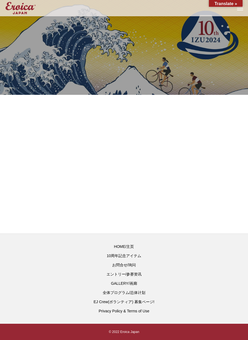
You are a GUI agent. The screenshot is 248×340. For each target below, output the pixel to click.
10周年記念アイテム (124, 256)
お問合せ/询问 (124, 265)
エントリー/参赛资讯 (124, 274)
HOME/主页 (124, 246)
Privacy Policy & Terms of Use (124, 311)
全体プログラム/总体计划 (124, 292)
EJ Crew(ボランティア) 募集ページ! (124, 302)
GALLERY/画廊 (124, 283)
